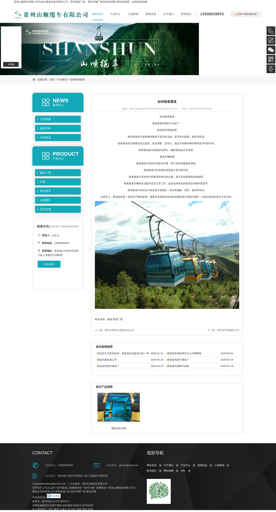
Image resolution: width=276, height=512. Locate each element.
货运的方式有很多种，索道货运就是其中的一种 (123, 353)
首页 (52, 79)
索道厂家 (118, 319)
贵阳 (84, 509)
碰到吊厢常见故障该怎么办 (119, 330)
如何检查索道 (77, 79)
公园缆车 (45, 200)
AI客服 (11, 64)
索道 (109, 319)
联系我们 (186, 13)
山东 (67, 509)
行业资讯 (62, 79)
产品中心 (115, 13)
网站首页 (97, 13)
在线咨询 (49, 264)
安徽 (90, 509)
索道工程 (45, 172)
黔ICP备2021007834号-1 (56, 501)
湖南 (79, 509)
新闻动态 (202, 465)
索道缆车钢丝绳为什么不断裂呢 (184, 353)
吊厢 (42, 181)
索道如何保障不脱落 (178, 366)
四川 (51, 509)
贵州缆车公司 (60, 1)
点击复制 (75, 483)
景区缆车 (45, 190)
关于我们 (168, 13)
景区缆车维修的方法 (228, 330)
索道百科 (45, 128)
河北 (73, 509)
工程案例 (133, 13)
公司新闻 (45, 119)
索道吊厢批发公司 (107, 359)
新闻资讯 (151, 13)
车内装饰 (45, 209)
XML (183, 470)
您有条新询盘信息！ (246, 14)
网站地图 (169, 470)
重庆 (56, 509)
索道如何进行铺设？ (178, 359)
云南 (62, 509)
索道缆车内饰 (118, 428)
